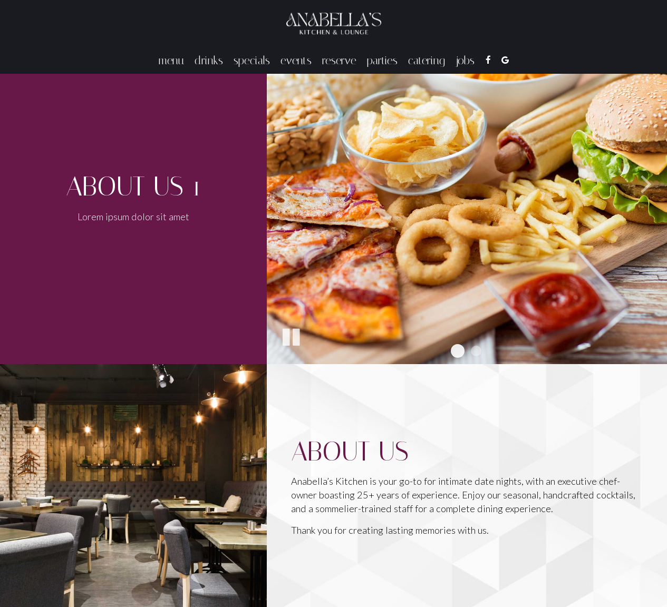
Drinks (209, 60)
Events (296, 60)
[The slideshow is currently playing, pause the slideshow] (290, 335)
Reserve (339, 60)
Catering (426, 60)
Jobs (465, 60)
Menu (171, 60)
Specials (252, 60)
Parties (382, 60)
